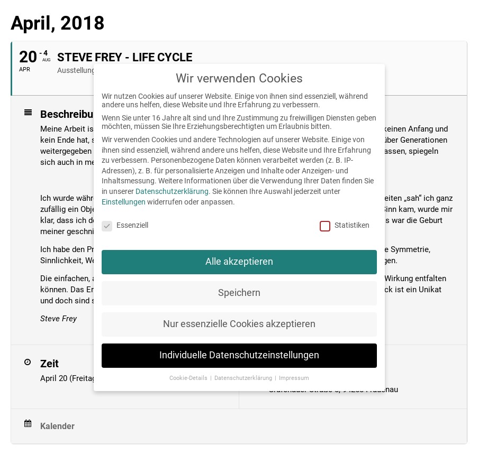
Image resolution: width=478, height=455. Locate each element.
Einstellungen (124, 202)
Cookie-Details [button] (189, 378)
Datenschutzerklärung (172, 191)
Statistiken (344, 225)
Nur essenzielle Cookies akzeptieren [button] (239, 324)
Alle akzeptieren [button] (239, 261)
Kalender (57, 426)
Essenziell (125, 225)
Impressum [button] (294, 378)
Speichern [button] (239, 292)
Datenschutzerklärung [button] (244, 378)
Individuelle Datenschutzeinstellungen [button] (239, 355)
